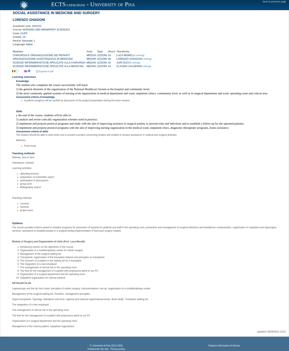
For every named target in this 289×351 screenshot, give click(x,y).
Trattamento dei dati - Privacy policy (106, 349)
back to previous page (274, 1)
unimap (140, 55)
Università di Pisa (101, 345)
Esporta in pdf (44, 71)
